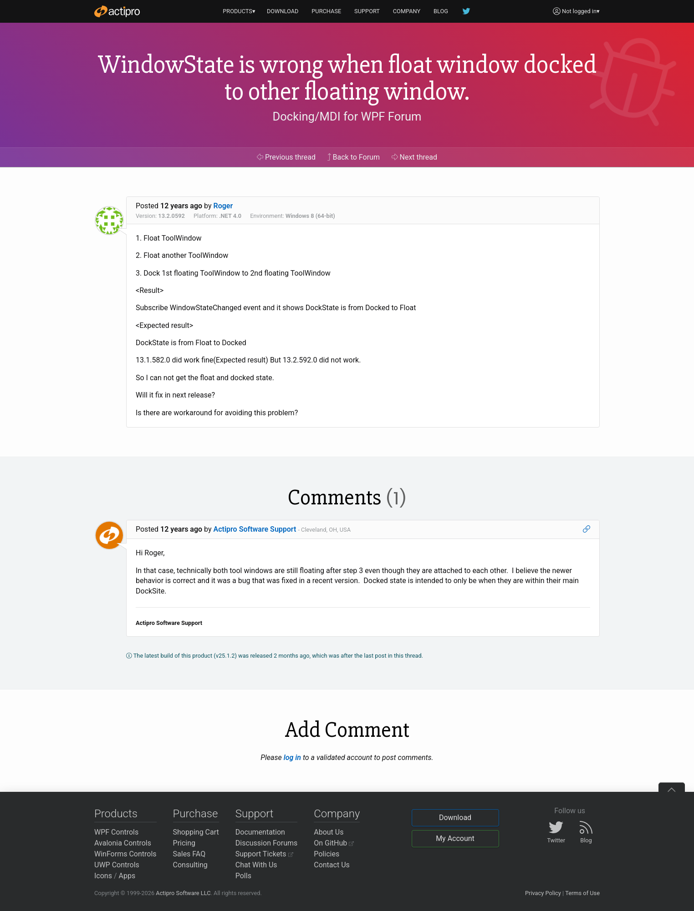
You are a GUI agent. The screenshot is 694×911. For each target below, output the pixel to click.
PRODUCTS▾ (239, 11)
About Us (328, 832)
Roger (223, 205)
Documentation (260, 832)
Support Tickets (264, 854)
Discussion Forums (266, 843)
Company (337, 813)
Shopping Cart (196, 832)
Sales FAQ (189, 854)
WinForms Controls (125, 854)
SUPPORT (367, 11)
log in (292, 757)
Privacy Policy (543, 893)
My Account (455, 838)
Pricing (184, 843)
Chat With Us (256, 865)
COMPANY (407, 11)
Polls (243, 875)
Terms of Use (582, 893)
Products (116, 813)
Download (455, 817)
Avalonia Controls (122, 843)
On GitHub (334, 843)
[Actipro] (117, 11)
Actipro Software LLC (183, 893)
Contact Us (332, 865)
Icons (103, 875)
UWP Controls (116, 865)
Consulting (190, 865)
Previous (286, 157)
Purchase (195, 813)
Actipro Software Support (255, 529)
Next (415, 157)
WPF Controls (116, 832)
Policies (326, 854)
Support (254, 813)
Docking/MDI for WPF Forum (346, 116)
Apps (127, 875)
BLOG (441, 11)
